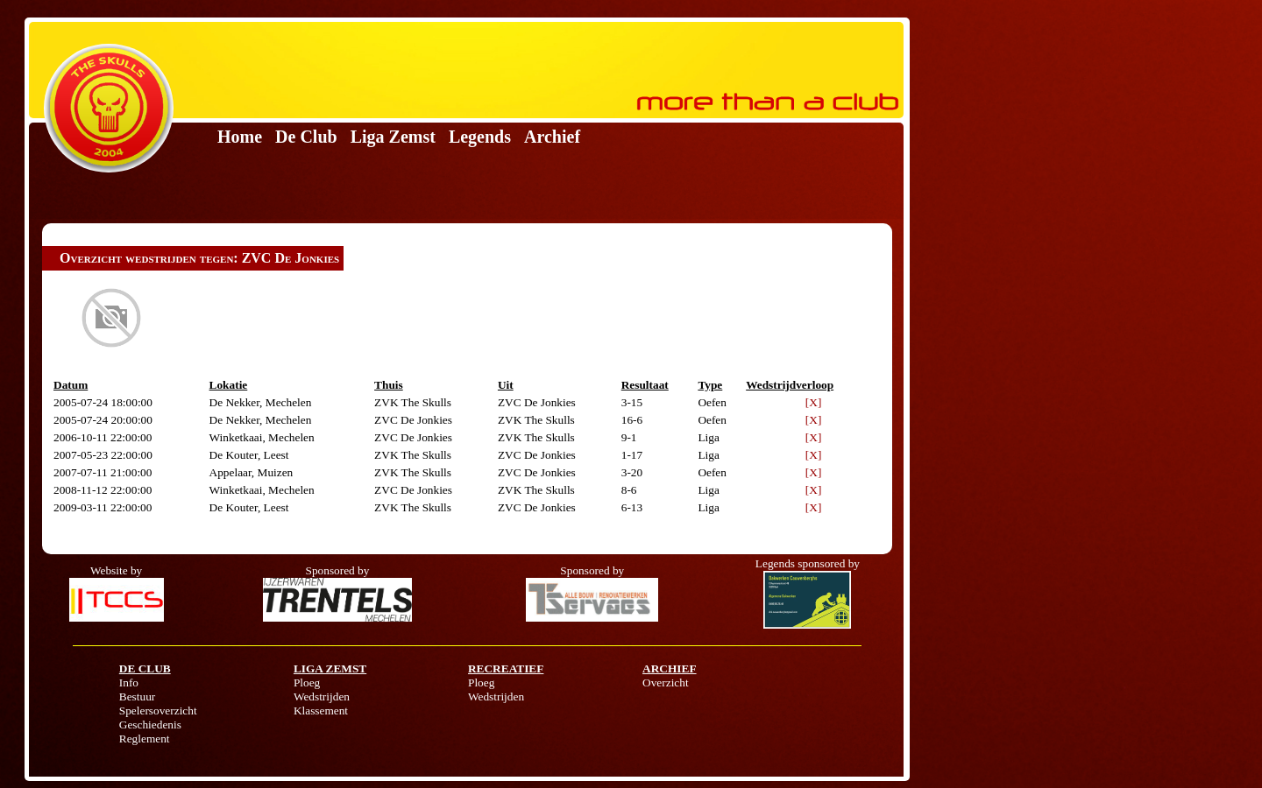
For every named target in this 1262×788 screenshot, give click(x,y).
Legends (480, 136)
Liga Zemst (393, 136)
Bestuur (137, 696)
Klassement (321, 710)
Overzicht (665, 682)
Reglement (144, 738)
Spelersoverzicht (158, 710)
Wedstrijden (322, 696)
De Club (306, 136)
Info (128, 682)
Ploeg (307, 682)
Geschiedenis (150, 724)
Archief (552, 136)
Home (239, 136)
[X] (813, 402)
